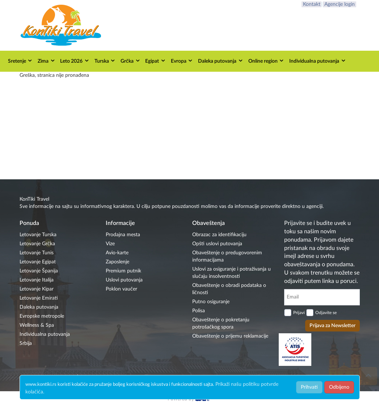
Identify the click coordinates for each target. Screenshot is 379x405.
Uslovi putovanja (124, 280)
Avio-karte (117, 252)
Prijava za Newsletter (332, 325)
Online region (266, 61)
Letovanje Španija (39, 271)
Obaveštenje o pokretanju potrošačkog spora (220, 323)
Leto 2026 (74, 61)
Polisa (198, 310)
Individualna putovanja (317, 61)
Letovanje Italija (37, 280)
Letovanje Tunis (37, 252)
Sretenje (20, 61)
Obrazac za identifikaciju (219, 234)
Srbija (26, 343)
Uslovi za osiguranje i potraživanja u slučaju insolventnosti (231, 273)
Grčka (130, 61)
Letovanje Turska (38, 234)
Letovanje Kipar (37, 289)
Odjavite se (326, 312)
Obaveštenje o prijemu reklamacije (230, 336)
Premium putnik (123, 271)
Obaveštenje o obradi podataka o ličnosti (229, 289)
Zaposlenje (117, 261)
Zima (46, 61)
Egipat (155, 61)
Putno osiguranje (210, 301)
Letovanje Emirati (39, 298)
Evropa (182, 61)
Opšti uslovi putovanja (217, 243)
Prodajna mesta (123, 234)
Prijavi (299, 312)
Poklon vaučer (121, 289)
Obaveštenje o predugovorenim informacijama (227, 256)
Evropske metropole (42, 316)
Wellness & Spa (37, 325)
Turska (105, 61)
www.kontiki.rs (40, 384)
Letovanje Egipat (38, 261)
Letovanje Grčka (37, 243)
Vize (110, 243)
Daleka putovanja (220, 61)
